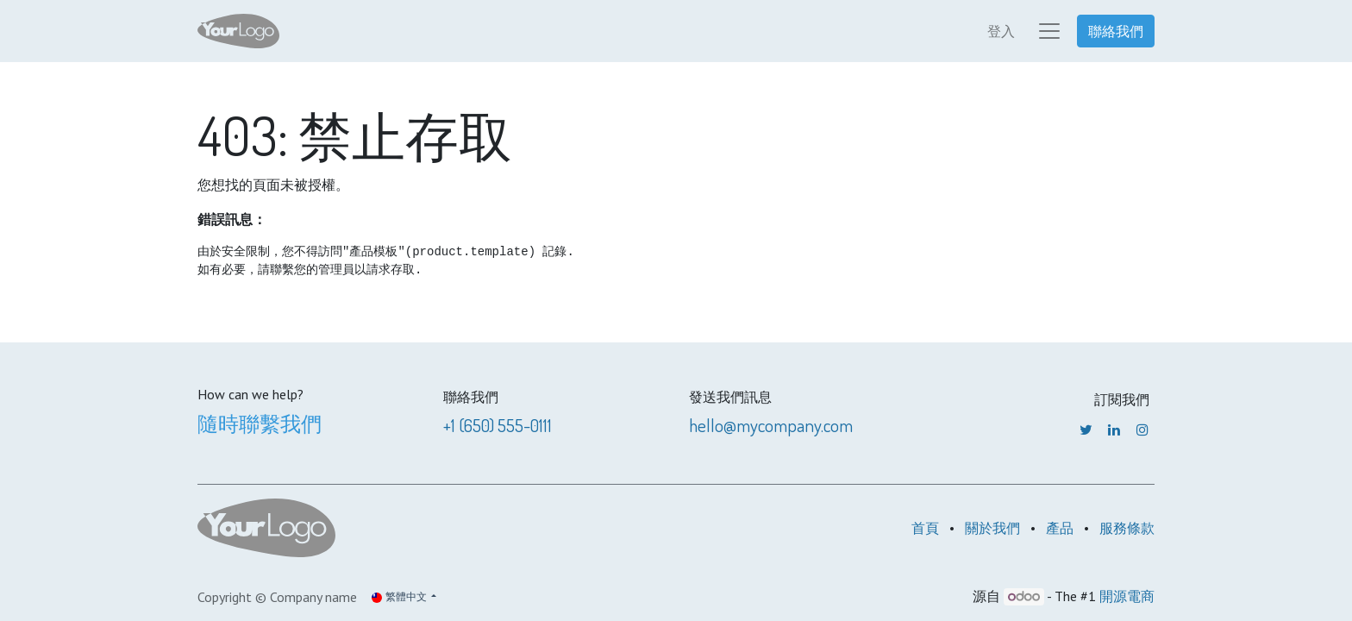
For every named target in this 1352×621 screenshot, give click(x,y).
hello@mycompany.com (771, 424)
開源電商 (1127, 596)
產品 (1059, 527)
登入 (1001, 31)
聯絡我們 (1115, 31)
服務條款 (1127, 527)
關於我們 (992, 527)
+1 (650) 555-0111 (497, 424)
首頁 (925, 527)
